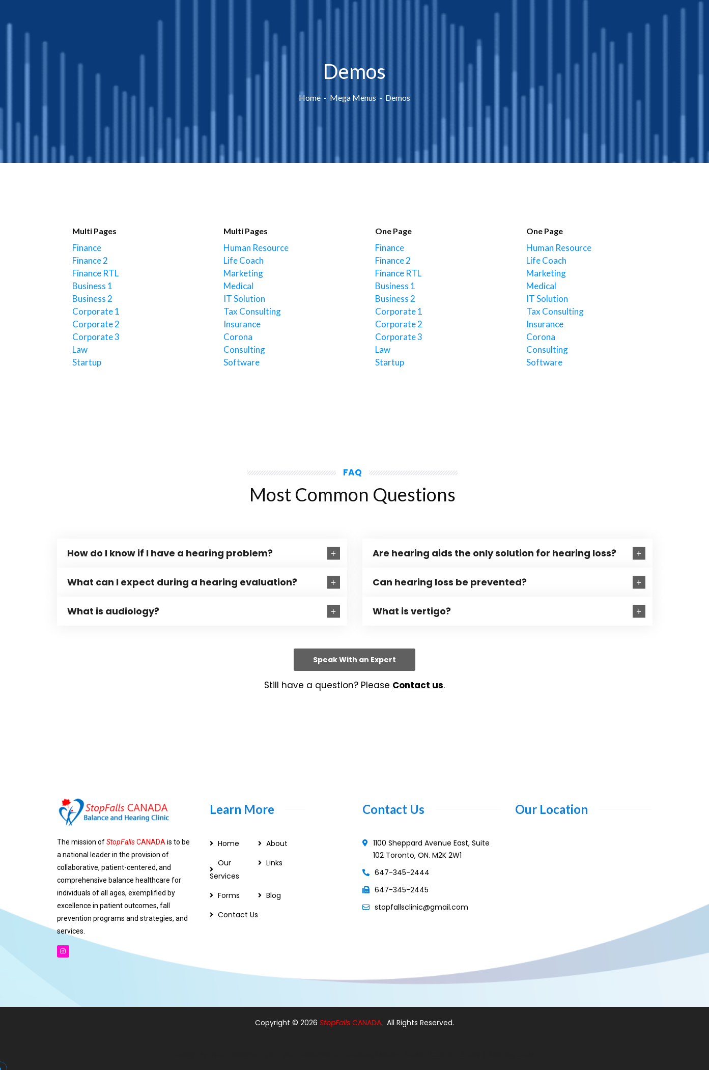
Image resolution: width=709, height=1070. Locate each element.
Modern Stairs (400, 1054)
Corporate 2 (96, 324)
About (277, 843)
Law (80, 349)
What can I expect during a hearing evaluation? (182, 582)
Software (241, 362)
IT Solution (244, 298)
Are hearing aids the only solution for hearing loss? (494, 553)
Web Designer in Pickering (328, 1054)
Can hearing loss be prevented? (450, 582)
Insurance (242, 324)
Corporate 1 (96, 311)
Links (274, 863)
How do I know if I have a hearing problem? (170, 553)
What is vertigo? (412, 611)
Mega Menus (353, 97)
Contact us (417, 685)
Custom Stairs (455, 1054)
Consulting (244, 349)
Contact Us (238, 915)
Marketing (243, 273)
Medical (238, 285)
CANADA (366, 1023)
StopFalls (336, 1023)
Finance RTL (95, 273)
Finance (86, 247)
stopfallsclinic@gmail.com (421, 907)
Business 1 (92, 285)
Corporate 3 (96, 336)
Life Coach (243, 260)
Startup (86, 362)
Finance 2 (90, 260)
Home (310, 97)
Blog (273, 895)
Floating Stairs (511, 1054)
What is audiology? (113, 611)
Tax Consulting (252, 311)
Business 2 (92, 298)
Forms (229, 895)
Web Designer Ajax (243, 1054)
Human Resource (256, 247)
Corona (237, 336)
